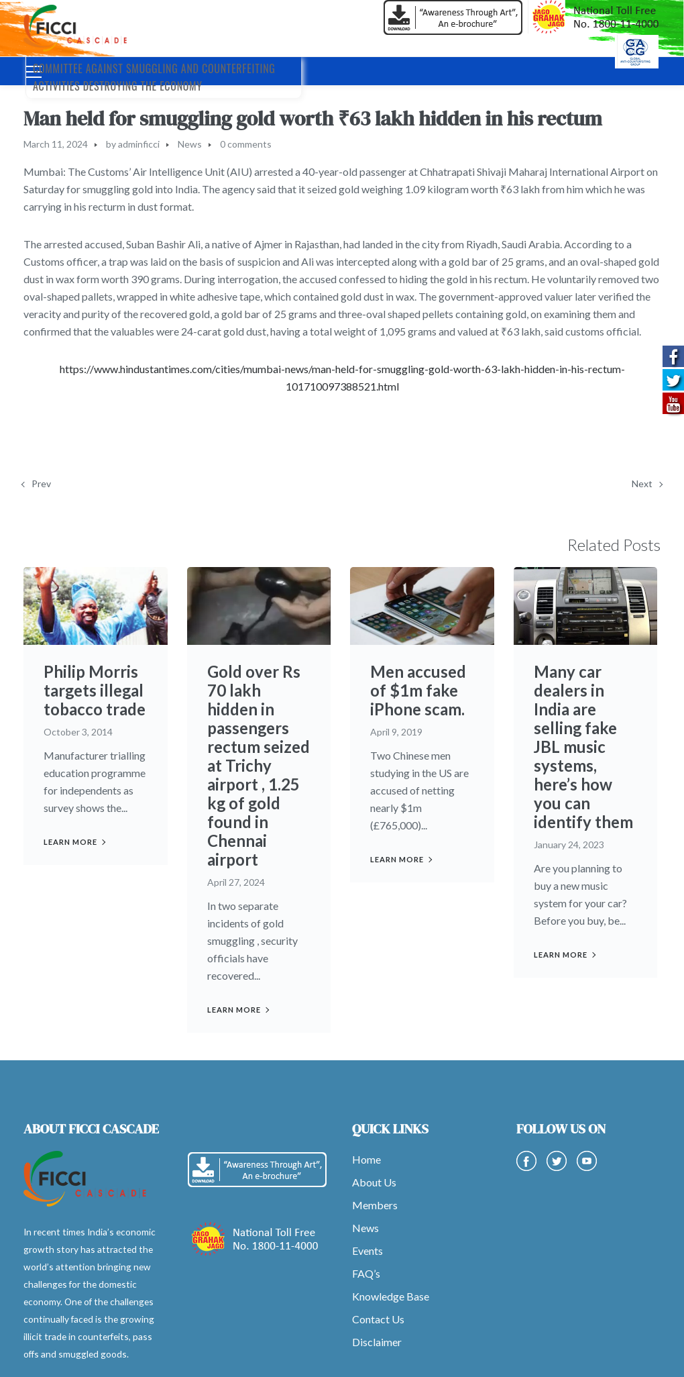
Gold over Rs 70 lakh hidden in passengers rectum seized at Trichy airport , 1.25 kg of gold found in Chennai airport (258, 765)
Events (367, 1250)
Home (366, 1159)
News (190, 144)
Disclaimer (377, 1341)
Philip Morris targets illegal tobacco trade (95, 690)
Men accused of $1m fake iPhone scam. (418, 690)
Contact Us (378, 1319)
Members (375, 1204)
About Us (374, 1182)
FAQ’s (366, 1273)
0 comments (246, 144)
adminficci (139, 144)
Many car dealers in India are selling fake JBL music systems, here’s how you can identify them (583, 746)
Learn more (70, 841)
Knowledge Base (390, 1296)
